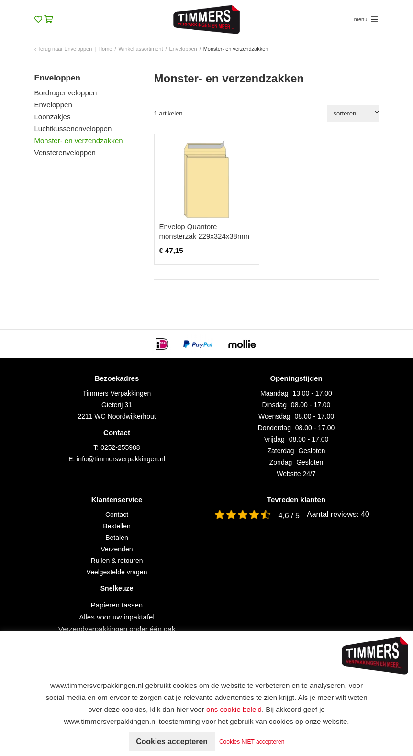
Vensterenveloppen (65, 153)
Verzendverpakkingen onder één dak (116, 629)
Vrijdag (274, 439)
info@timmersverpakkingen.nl (121, 459)
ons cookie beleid (234, 709)
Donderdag (274, 428)
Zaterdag (281, 451)
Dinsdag (274, 405)
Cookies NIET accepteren (252, 741)
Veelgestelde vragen (117, 572)
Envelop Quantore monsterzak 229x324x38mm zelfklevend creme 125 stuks (204, 236)
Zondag (280, 462)
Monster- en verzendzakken (78, 141)
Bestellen (117, 526)
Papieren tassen (117, 605)
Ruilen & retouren (117, 560)
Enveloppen (53, 105)
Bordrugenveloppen (65, 93)
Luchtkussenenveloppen (73, 129)
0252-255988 (120, 447)
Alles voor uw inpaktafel (117, 617)
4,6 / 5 (289, 516)
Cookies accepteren (171, 741)
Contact (116, 514)
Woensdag (274, 416)
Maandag (274, 393)
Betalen (116, 537)
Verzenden (117, 549)
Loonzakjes (52, 117)
